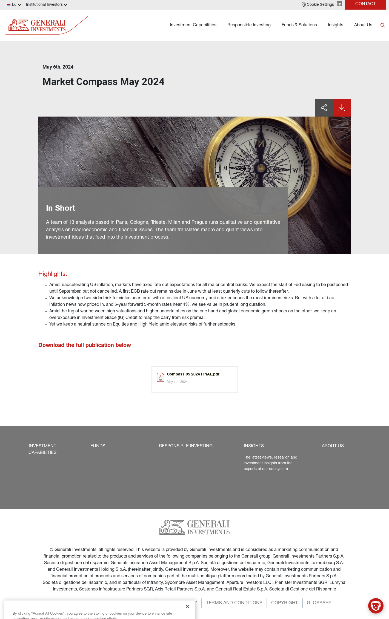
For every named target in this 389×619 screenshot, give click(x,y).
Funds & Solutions (299, 25)
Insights (335, 25)
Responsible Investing (249, 25)
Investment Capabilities (193, 25)
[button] (318, 5)
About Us (363, 25)
